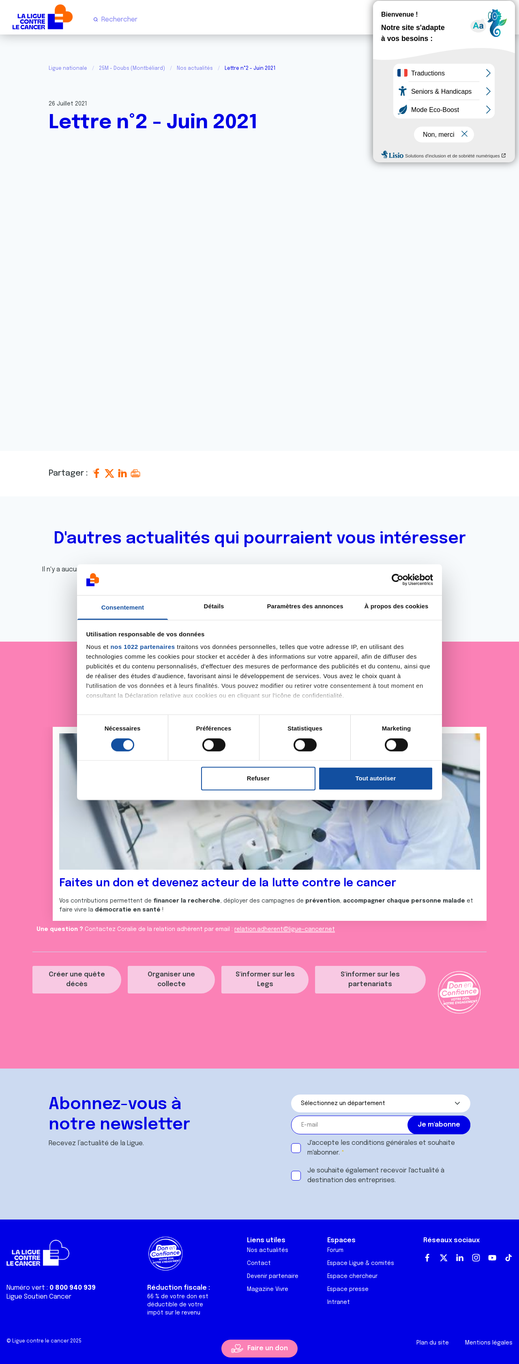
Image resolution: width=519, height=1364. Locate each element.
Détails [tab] (214, 606)
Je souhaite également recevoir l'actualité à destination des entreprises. (375, 1175)
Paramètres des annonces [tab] (305, 606)
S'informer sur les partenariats (370, 979)
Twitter (444, 1258)
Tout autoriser (376, 778)
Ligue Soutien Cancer (38, 1296)
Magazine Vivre (267, 1289)
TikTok (508, 1258)
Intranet (338, 1302)
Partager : (69, 473)
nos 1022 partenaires (142, 647)
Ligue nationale (68, 68)
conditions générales (384, 1143)
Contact (259, 1263)
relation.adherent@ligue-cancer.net (284, 929)
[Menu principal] (506, 19)
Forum (335, 1250)
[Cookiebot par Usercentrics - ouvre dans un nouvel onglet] (397, 579)
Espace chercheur (352, 1276)
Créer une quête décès (77, 979)
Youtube (492, 1258)
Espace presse (348, 1289)
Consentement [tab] (122, 607)
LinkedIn (460, 1258)
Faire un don (267, 1348)
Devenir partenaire (272, 1276)
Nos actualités (195, 68)
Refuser (258, 778)
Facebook (427, 1258)
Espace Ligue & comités (360, 1263)
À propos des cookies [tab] (397, 606)
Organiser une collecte (171, 979)
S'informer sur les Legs (265, 979)
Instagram (476, 1258)
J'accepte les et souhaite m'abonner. (381, 1148)
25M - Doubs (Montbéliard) (132, 68)
